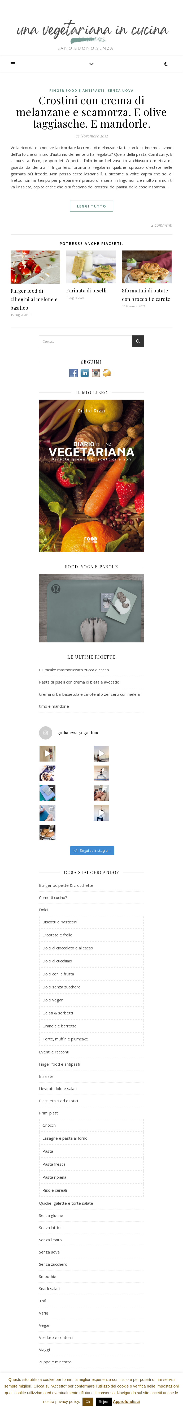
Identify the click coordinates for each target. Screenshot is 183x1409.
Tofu (43, 1300)
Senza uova (121, 90)
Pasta (47, 1151)
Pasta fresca (54, 1164)
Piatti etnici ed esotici (58, 1100)
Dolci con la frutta (58, 973)
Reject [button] (104, 1402)
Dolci (43, 909)
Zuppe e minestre (55, 1361)
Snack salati (49, 1288)
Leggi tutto (91, 206)
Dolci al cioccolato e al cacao (67, 947)
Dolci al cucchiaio (57, 960)
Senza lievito (50, 1239)
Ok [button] (88, 1402)
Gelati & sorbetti (57, 1012)
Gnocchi (49, 1125)
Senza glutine (51, 1215)
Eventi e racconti (54, 1051)
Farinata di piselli (86, 290)
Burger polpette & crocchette (66, 885)
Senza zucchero (53, 1264)
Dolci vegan (52, 999)
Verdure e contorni (56, 1337)
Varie (43, 1313)
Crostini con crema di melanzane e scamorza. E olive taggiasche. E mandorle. (91, 111)
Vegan (44, 1325)
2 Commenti (161, 225)
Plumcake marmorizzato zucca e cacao (74, 669)
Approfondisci (126, 1401)
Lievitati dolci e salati (58, 1088)
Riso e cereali (54, 1190)
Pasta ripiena (54, 1177)
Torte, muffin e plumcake (65, 1038)
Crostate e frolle (57, 934)
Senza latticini (51, 1227)
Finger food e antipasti (76, 90)
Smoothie (47, 1276)
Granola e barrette (59, 1025)
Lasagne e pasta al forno (65, 1138)
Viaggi (44, 1349)
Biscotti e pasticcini (59, 921)
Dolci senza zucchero (61, 986)
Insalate (46, 1076)
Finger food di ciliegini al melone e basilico (34, 299)
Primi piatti (49, 1113)
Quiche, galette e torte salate (66, 1203)
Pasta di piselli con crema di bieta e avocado (79, 682)
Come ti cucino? (53, 897)
